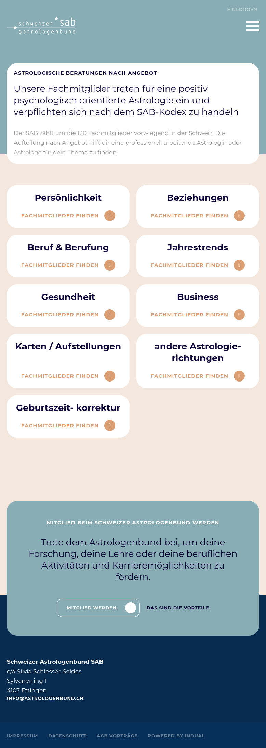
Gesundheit (68, 296)
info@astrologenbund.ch (45, 698)
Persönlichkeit (68, 197)
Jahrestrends (198, 247)
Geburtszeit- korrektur (68, 407)
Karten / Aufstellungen (68, 346)
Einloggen (242, 9)
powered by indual (176, 735)
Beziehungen (198, 197)
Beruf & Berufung (68, 247)
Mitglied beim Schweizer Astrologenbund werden (133, 522)
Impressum (22, 735)
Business (197, 296)
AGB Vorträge (117, 735)
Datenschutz (67, 735)
